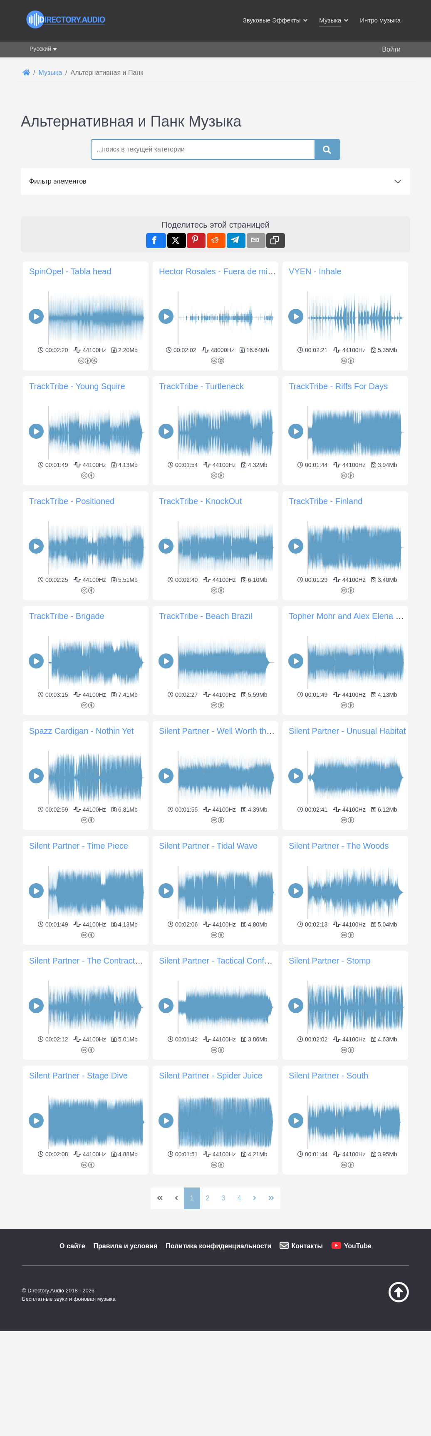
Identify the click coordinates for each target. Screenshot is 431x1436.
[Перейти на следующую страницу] (255, 1198)
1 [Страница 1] (192, 1198)
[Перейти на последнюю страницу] (271, 1198)
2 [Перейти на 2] (208, 1198)
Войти (391, 49)
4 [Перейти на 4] (239, 1198)
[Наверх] (385, 1300)
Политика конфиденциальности (218, 1246)
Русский (40, 48)
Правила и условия (126, 1246)
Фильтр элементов (58, 181)
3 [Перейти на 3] (223, 1198)
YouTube (358, 1246)
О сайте (72, 1246)
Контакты (306, 1246)
